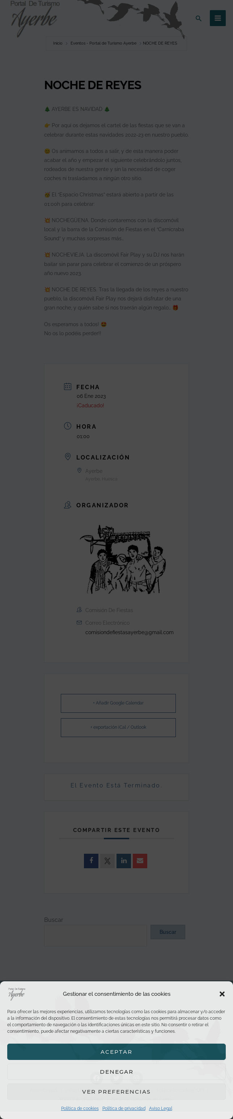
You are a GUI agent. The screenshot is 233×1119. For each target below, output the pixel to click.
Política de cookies (80, 1108)
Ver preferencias (116, 1091)
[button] (222, 994)
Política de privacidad (123, 1108)
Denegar (117, 1071)
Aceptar (116, 1051)
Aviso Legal (160, 1108)
